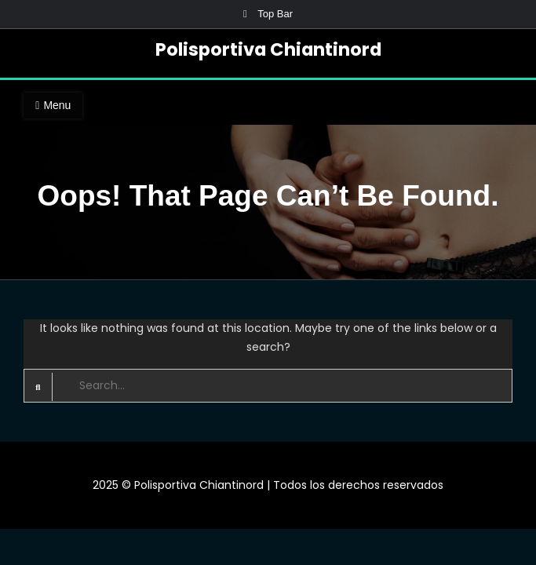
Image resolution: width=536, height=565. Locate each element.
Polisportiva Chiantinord (268, 49)
